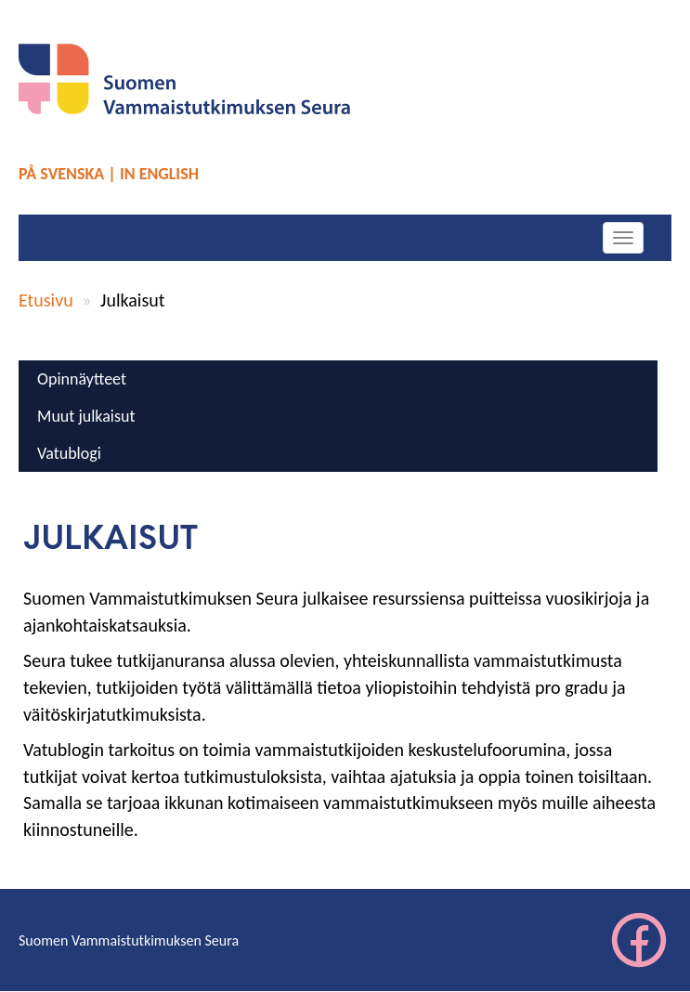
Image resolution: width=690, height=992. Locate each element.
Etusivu (46, 300)
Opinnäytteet (81, 379)
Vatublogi (69, 453)
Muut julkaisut (86, 416)
